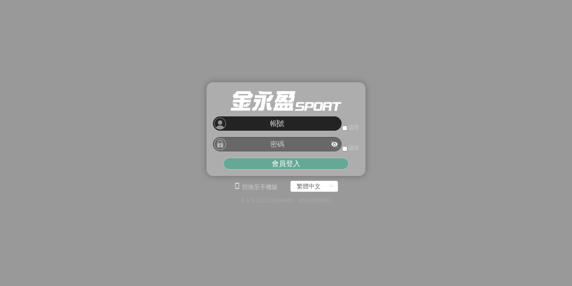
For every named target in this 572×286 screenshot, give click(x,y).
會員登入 (286, 164)
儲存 (353, 127)
